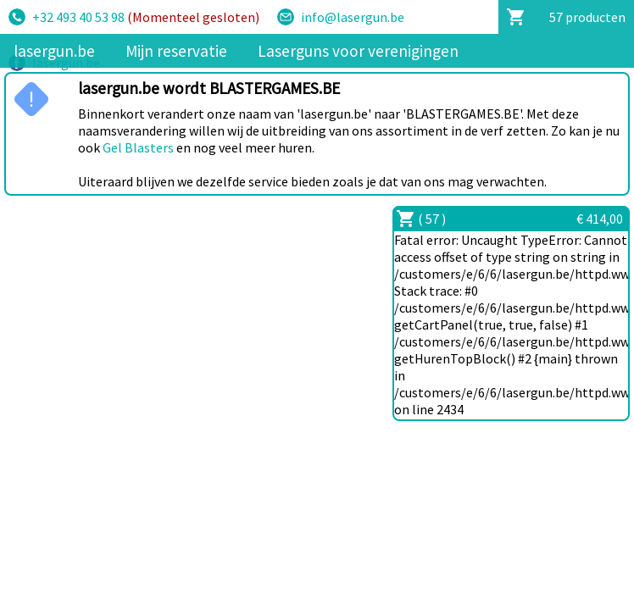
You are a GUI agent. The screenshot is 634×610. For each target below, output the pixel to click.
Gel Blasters (138, 147)
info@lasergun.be (352, 16)
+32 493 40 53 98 (145, 16)
